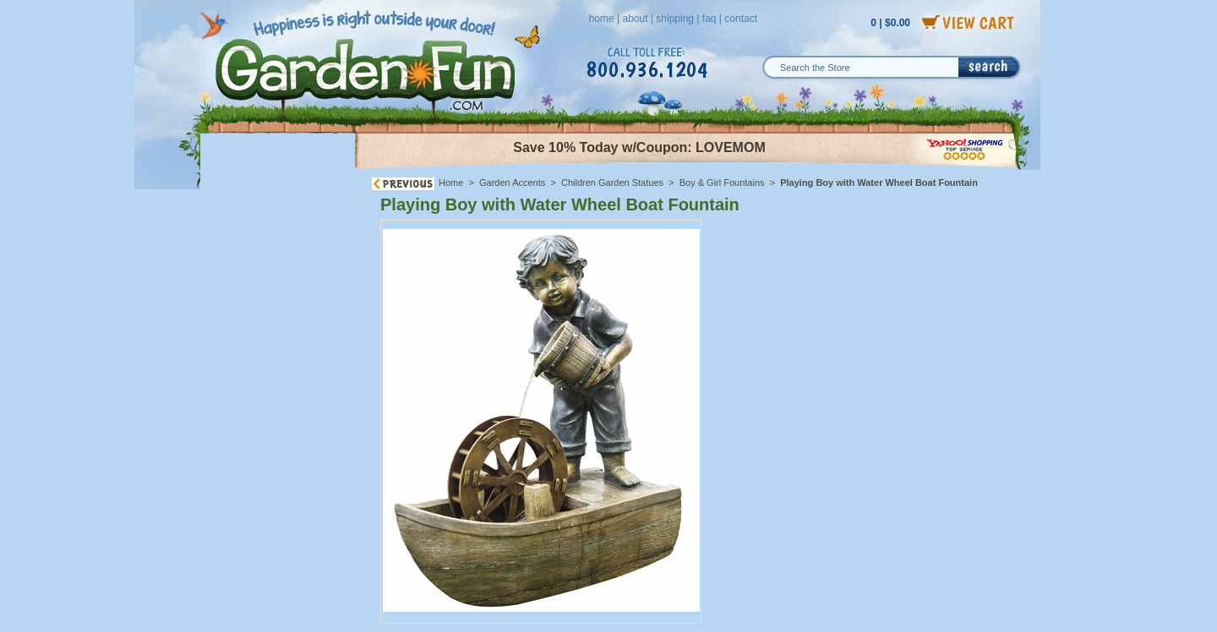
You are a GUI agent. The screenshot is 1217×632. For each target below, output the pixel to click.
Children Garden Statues (612, 182)
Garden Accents (512, 182)
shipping (675, 19)
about (634, 19)
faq (709, 19)
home (601, 19)
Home (451, 182)
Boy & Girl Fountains (722, 182)
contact (740, 19)
